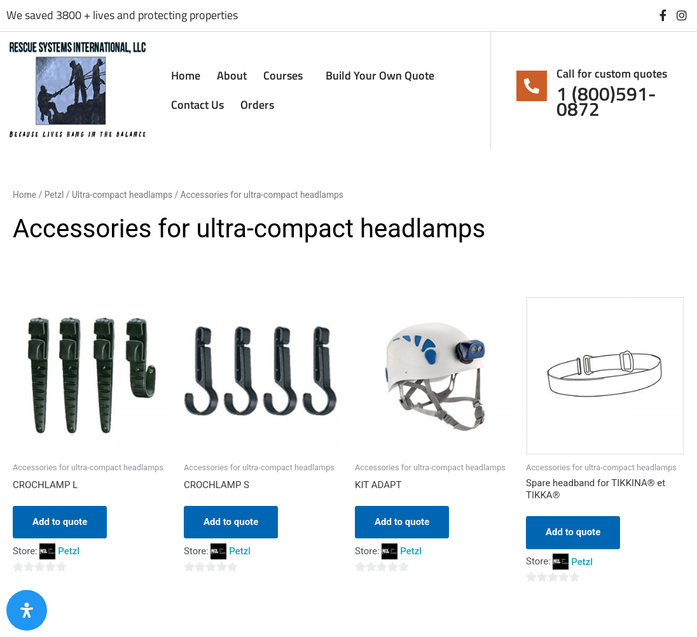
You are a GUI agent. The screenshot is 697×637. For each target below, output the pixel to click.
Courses (286, 75)
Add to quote (59, 522)
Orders (257, 104)
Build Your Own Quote (380, 75)
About (232, 75)
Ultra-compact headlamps (122, 195)
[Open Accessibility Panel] (26, 610)
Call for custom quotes (611, 73)
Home (185, 75)
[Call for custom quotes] (531, 86)
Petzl (54, 195)
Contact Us (197, 104)
